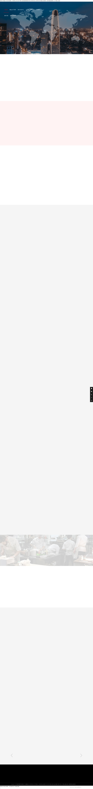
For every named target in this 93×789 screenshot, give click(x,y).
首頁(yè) (6, 9)
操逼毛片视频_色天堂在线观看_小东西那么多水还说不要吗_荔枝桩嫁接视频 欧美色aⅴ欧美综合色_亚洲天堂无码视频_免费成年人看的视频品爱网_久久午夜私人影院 (30, 0)
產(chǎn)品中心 (21, 9)
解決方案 (6, 15)
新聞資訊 (32, 9)
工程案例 (38, 9)
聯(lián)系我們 (13, 15)
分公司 (27, 9)
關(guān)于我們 (13, 9)
